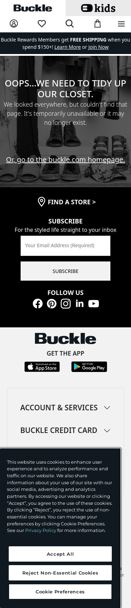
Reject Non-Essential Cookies (60, 573)
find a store (72, 202)
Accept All (60, 554)
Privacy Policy (40, 530)
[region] (60, 528)
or (71, 47)
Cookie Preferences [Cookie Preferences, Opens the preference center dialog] (60, 591)
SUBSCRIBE (66, 271)
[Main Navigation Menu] (121, 24)
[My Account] (13, 24)
